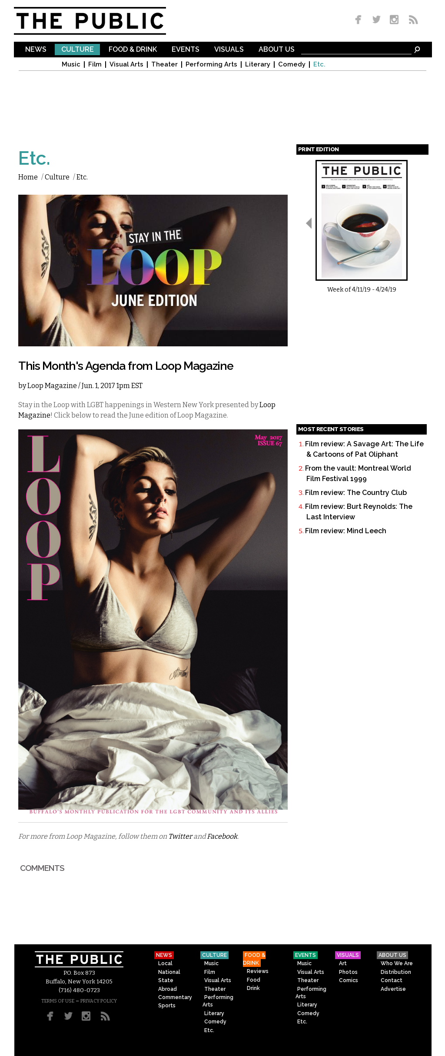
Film (95, 64)
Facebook (222, 836)
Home (28, 177)
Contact (391, 980)
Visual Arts (126, 64)
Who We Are (397, 963)
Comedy (292, 64)
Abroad (167, 989)
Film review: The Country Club (356, 492)
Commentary (175, 997)
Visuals (229, 49)
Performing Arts (211, 64)
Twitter (180, 836)
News (35, 49)
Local (165, 963)
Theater (164, 64)
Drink (253, 988)
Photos (348, 972)
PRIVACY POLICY (98, 1001)
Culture (77, 49)
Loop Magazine (52, 386)
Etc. (319, 64)
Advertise (393, 989)
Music (71, 64)
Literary (257, 64)
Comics (348, 980)
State (165, 980)
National (169, 972)
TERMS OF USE (57, 1001)
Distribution (396, 972)
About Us (277, 49)
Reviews (258, 971)
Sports (167, 1006)
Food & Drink (133, 49)
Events (185, 49)
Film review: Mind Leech (345, 531)
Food (253, 980)
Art (343, 963)
